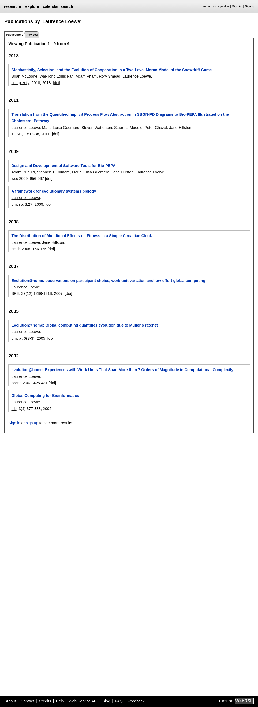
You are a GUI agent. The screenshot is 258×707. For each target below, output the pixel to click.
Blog (106, 701)
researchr (12, 6)
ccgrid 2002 (21, 383)
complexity (20, 83)
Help (60, 701)
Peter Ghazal (156, 127)
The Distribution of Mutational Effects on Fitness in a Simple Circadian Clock (81, 236)
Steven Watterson (96, 127)
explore (32, 6)
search (67, 6)
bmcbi (16, 338)
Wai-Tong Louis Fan (56, 76)
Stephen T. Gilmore (53, 172)
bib (13, 409)
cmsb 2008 (20, 249)
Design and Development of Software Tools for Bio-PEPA (63, 166)
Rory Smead (109, 76)
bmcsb (17, 204)
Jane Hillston (180, 127)
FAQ (119, 701)
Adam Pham (86, 76)
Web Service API (83, 701)
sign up (32, 423)
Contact (27, 701)
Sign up (250, 6)
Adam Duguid (23, 172)
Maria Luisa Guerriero (60, 127)
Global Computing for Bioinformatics (45, 395)
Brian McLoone (24, 76)
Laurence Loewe (136, 76)
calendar (51, 6)
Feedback (136, 701)
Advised (32, 34)
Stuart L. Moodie (128, 127)
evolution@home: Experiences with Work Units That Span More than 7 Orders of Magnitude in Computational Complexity (122, 370)
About (11, 701)
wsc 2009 (19, 178)
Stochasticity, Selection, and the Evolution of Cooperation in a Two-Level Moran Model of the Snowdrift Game (111, 70)
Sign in (237, 6)
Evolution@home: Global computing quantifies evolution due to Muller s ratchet (84, 325)
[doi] (56, 83)
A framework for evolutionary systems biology (53, 191)
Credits (45, 701)
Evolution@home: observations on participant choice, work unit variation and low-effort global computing (108, 280)
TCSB (16, 134)
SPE (15, 293)
